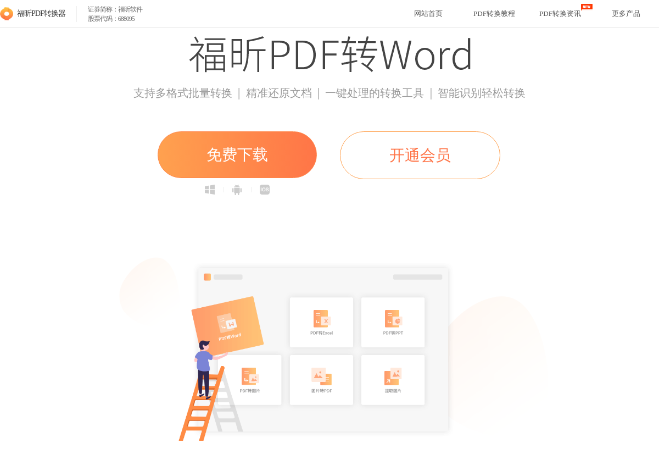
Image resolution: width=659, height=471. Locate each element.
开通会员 (420, 155)
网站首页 (428, 13)
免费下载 (237, 154)
